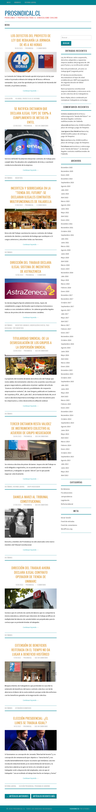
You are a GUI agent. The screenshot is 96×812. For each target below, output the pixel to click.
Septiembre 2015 (67, 381)
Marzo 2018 (65, 284)
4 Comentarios (41, 205)
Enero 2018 (65, 291)
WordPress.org (66, 529)
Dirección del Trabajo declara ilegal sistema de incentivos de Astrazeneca (30, 267)
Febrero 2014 (66, 445)
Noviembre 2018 (67, 272)
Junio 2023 (65, 194)
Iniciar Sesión (66, 518)
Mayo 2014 (65, 434)
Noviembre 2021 (67, 227)
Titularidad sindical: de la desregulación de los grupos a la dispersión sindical (31, 343)
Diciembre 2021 (66, 224)
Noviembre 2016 (67, 336)
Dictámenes (8, 178)
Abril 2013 (64, 475)
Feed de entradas (67, 521)
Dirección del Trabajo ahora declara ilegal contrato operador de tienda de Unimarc (30, 574)
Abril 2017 (64, 321)
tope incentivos (18, 328)
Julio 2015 (64, 385)
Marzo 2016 (65, 363)
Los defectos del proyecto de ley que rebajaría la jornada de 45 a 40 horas (31, 40)
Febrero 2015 (66, 404)
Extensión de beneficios (23, 708)
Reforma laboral (30, 2)
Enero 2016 (65, 366)
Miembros (17, 2)
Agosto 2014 (65, 426)
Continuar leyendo (31, 91)
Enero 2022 (65, 220)
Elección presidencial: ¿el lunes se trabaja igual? (30, 720)
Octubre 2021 (66, 231)
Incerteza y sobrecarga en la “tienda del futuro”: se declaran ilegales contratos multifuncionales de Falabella (31, 195)
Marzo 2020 (65, 265)
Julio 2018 (64, 276)
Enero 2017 (65, 333)
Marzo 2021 (65, 246)
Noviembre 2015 (67, 374)
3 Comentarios (41, 48)
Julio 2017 (64, 314)
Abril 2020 (64, 261)
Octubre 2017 (66, 302)
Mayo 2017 (65, 318)
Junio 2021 (65, 242)
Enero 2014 (65, 449)
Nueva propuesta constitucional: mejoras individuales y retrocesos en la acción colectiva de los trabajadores (75, 91)
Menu (7, 24)
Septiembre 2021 (67, 235)
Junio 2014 (65, 430)
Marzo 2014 (65, 441)
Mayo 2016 (65, 355)
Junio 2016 (65, 351)
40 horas (18, 98)
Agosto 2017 (65, 310)
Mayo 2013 (65, 471)
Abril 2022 (64, 216)
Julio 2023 (64, 190)
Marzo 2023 (65, 201)
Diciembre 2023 (66, 179)
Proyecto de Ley (27, 98)
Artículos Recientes (44, 796)
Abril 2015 (64, 396)
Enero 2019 (65, 269)
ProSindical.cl (23, 13)
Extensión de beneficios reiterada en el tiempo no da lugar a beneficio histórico (30, 650)
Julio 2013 (64, 464)
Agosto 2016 (65, 348)
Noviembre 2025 (67, 171)
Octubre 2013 (66, 453)
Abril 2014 (64, 438)
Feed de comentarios (69, 525)
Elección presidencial (26, 786)
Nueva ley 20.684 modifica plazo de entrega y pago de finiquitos (75, 133)
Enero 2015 (65, 408)
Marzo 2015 (65, 400)
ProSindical (29, 48)
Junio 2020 (65, 254)
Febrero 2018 (66, 287)
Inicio (8, 2)
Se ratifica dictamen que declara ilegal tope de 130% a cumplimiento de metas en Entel (30, 115)
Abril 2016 (64, 359)
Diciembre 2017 (66, 295)
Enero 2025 (65, 175)
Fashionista (74, 808)
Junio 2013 (65, 468)
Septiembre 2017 (67, 306)
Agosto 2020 (65, 250)
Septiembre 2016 (67, 344)
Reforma (37, 98)
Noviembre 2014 (67, 415)
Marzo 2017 (65, 325)
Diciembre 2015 (66, 370)
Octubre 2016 (66, 340)
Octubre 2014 (66, 419)
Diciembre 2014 (66, 411)
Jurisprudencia (66, 496)
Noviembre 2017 (67, 299)
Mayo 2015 (65, 393)
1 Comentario (41, 275)
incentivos (19, 178)
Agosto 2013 (65, 460)
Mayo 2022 (65, 212)
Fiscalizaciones (66, 493)
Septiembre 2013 (67, 456)
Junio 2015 (65, 389)
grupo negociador (33, 486)
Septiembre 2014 (67, 423)
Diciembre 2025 (66, 167)
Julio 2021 (64, 239)
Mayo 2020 (65, 257)
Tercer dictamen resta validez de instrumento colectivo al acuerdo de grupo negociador (30, 428)
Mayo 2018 (65, 280)
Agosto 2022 (65, 205)
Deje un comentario (41, 126)
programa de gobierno (42, 786)
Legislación (8, 98)
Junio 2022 (65, 209)
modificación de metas (37, 325)
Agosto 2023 (65, 186)
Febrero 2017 (66, 329)
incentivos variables (22, 325)
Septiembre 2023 (67, 182)
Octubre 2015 (66, 378)
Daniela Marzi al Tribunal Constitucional (30, 499)
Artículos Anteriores (17, 796)
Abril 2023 (64, 197)
